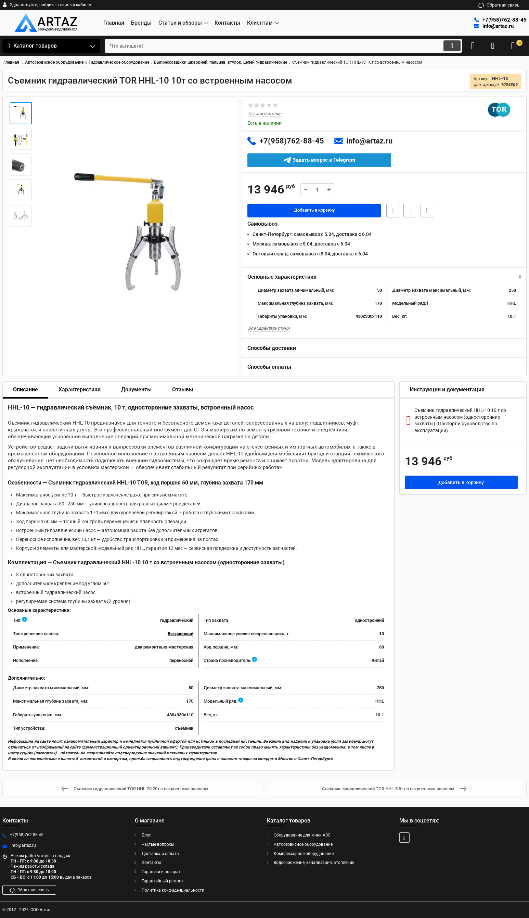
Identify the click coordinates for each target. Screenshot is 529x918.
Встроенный (180, 634)
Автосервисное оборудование (303, 844)
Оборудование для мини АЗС (302, 835)
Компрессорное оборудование (304, 853)
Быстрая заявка (391, 211)
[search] (277, 46)
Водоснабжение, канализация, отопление (314, 862)
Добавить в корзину (314, 211)
